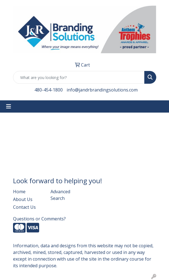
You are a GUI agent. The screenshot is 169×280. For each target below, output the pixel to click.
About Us (22, 199)
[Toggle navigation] (8, 106)
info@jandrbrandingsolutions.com (102, 90)
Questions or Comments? (39, 219)
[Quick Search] (79, 77)
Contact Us (24, 207)
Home (19, 192)
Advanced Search (60, 195)
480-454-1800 (48, 90)
